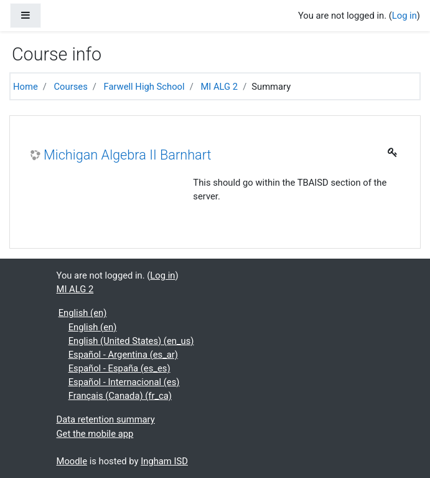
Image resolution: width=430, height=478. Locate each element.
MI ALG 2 (219, 86)
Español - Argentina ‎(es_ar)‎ (123, 354)
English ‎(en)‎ (82, 312)
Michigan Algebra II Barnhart (128, 155)
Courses (71, 86)
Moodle (72, 461)
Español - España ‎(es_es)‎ (119, 368)
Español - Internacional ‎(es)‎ (124, 382)
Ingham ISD (164, 461)
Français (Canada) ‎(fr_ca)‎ (120, 395)
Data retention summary (106, 419)
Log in (404, 15)
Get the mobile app (95, 433)
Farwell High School (144, 86)
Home (25, 86)
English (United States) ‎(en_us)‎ (131, 341)
